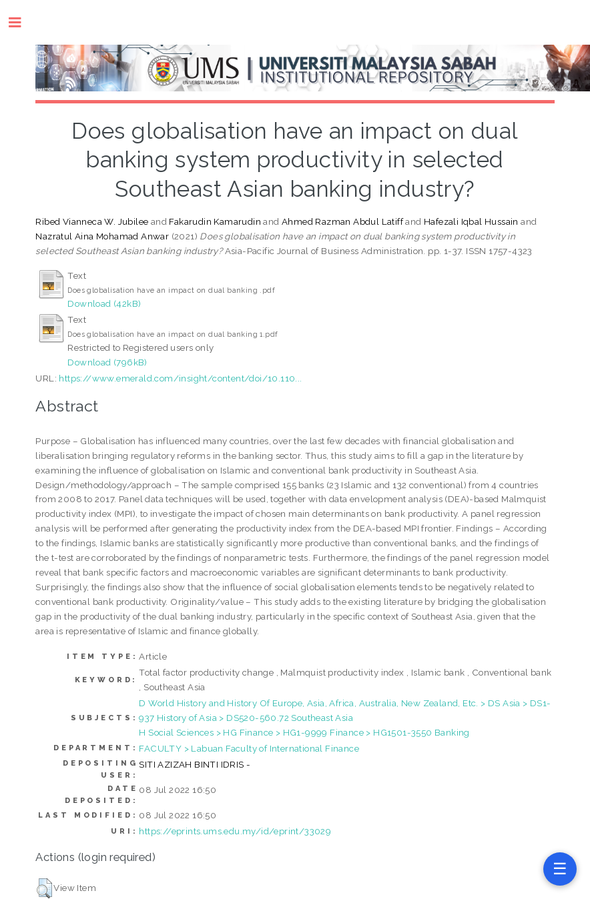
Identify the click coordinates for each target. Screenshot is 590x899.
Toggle (21, 22)
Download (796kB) (107, 362)
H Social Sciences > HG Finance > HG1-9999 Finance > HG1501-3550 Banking (304, 732)
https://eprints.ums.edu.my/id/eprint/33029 (235, 831)
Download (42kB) (104, 303)
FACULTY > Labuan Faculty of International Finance (249, 748)
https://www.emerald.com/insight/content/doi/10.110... (180, 378)
